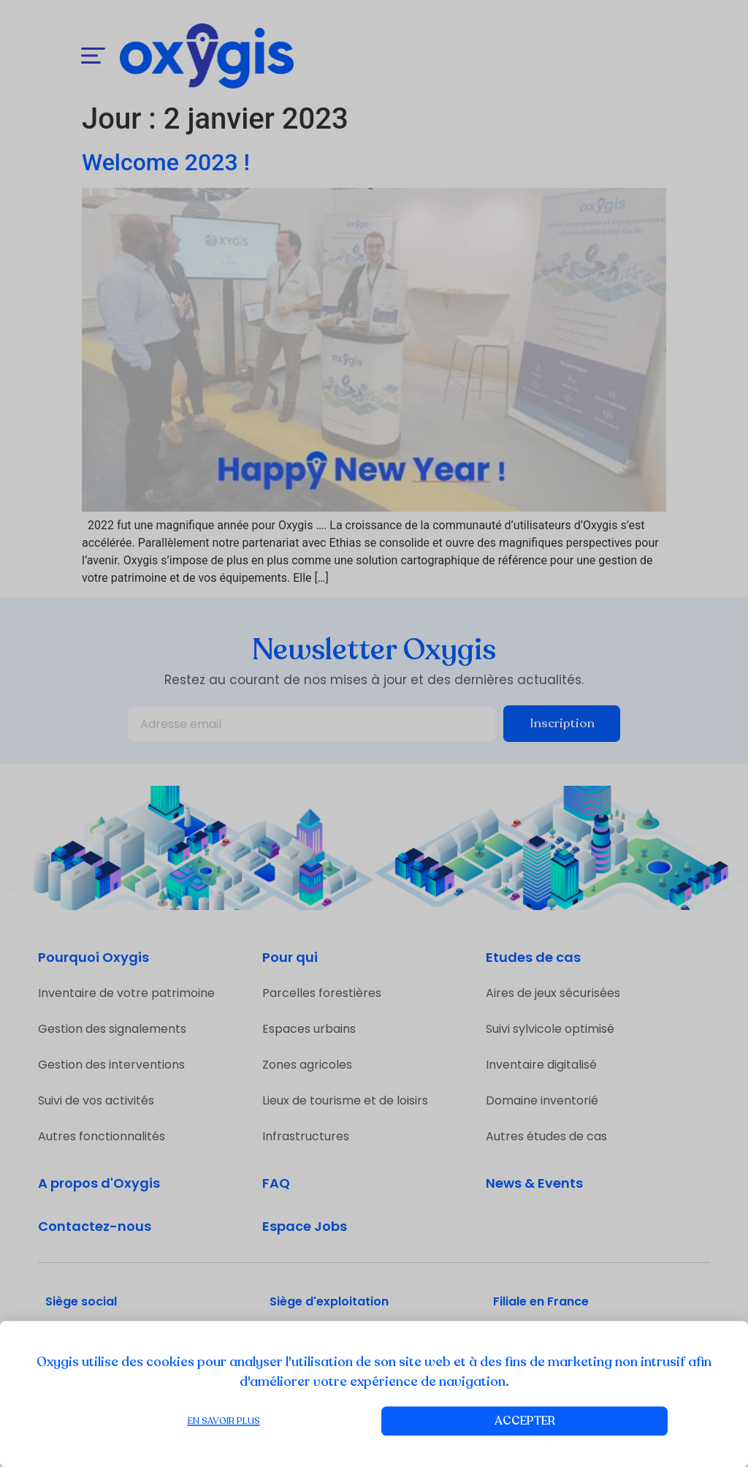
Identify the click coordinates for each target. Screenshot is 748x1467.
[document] (374, 733)
